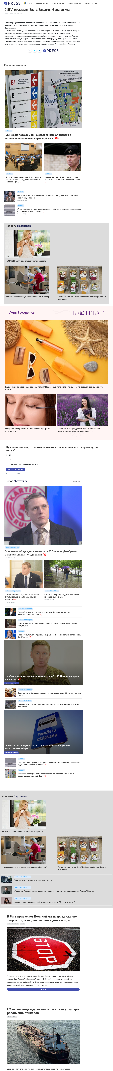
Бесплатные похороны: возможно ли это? (33, 880)
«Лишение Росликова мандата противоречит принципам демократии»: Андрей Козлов (54, 891)
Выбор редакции (74, 3)
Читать (43, 989)
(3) (57, 138)
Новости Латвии (58, 3)
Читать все (76, 481)
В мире (27, 3)
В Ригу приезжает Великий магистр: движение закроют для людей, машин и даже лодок (42, 918)
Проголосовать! (15, 469)
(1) (21, 182)
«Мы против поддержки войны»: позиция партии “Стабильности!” (44, 902)
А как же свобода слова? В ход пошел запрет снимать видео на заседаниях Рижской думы (23, 179)
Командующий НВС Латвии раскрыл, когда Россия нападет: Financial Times (62, 178)
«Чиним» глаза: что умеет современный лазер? (27, 297)
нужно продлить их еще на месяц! (23, 464)
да (9, 455)
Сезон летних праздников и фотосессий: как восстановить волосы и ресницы (79, 429)
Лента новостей (42, 3)
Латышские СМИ (91, 3)
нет (9, 459)
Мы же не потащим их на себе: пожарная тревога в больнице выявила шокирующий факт (38, 136)
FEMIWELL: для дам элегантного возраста (26, 261)
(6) (41, 614)
